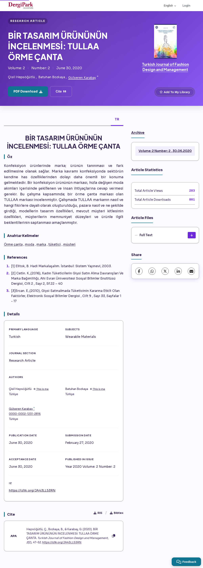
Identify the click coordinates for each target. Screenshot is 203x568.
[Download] (192, 235)
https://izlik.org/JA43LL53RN (32, 490)
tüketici (54, 244)
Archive (138, 132)
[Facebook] (139, 271)
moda (29, 244)
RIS (98, 513)
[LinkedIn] (178, 271)
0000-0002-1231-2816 (25, 414)
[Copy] (113, 536)
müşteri (69, 244)
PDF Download (27, 91)
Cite (61, 91)
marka (41, 244)
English (170, 5)
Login (186, 5)
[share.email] (191, 271)
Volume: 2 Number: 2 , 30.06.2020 (165, 151)
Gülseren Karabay (82, 78)
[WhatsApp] (152, 271)
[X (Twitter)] (165, 271)
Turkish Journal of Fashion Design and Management (165, 67)
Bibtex (116, 513)
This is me (41, 389)
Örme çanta (13, 244)
